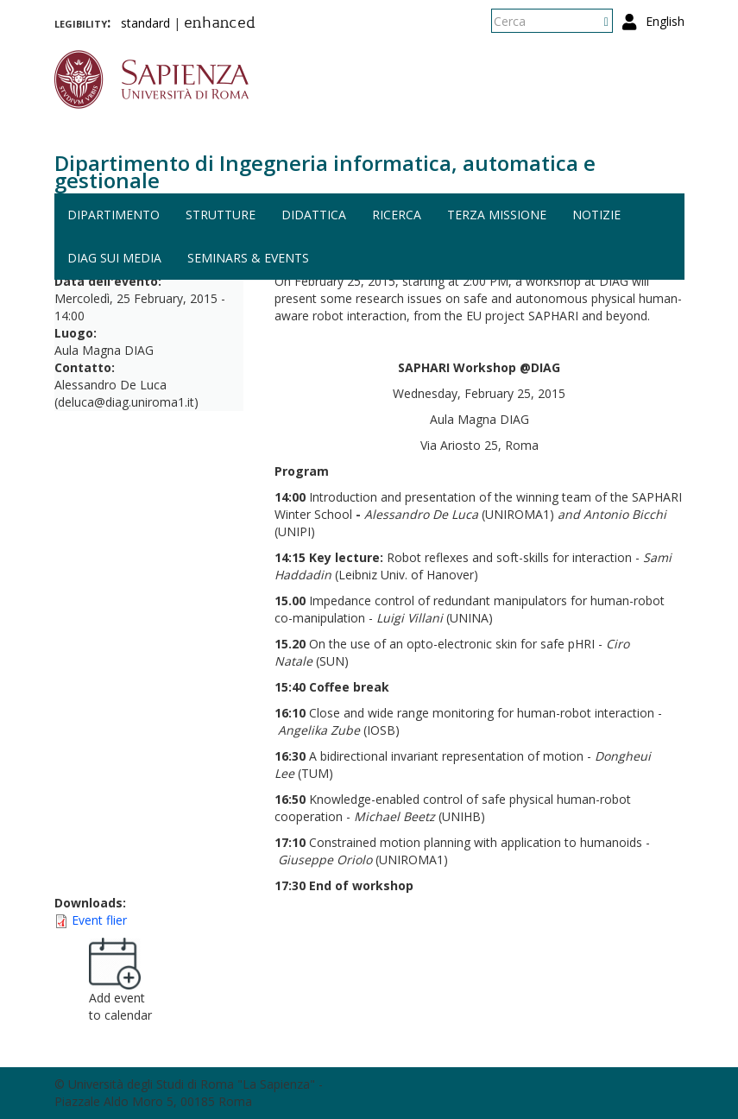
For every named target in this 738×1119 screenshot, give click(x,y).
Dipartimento (113, 214)
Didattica (313, 214)
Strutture (220, 214)
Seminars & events (248, 258)
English (665, 21)
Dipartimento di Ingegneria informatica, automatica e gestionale (325, 171)
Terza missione (496, 214)
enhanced (219, 24)
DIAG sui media (114, 258)
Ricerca (396, 214)
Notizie (596, 214)
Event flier (99, 920)
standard (145, 23)
